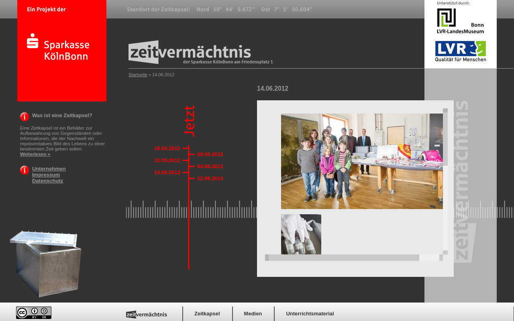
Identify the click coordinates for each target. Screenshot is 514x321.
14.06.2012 (167, 172)
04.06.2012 (210, 166)
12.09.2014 (210, 178)
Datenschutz (47, 181)
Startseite (137, 74)
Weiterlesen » (35, 153)
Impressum (46, 175)
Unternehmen (49, 169)
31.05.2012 (167, 160)
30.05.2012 (210, 154)
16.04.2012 (167, 148)
